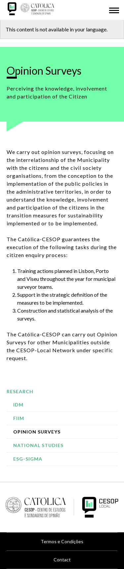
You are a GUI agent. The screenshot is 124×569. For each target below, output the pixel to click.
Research (20, 391)
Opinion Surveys (37, 432)
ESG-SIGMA (27, 459)
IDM (18, 404)
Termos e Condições (62, 541)
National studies (38, 445)
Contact (62, 559)
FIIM (18, 418)
